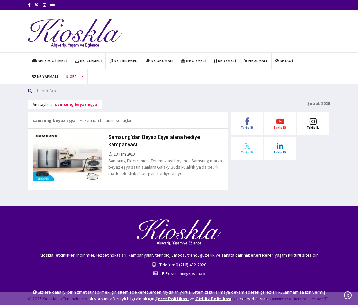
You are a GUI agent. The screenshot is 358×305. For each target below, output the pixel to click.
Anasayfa (41, 104)
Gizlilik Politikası (213, 298)
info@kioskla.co (192, 273)
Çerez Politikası (172, 298)
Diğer (71, 76)
